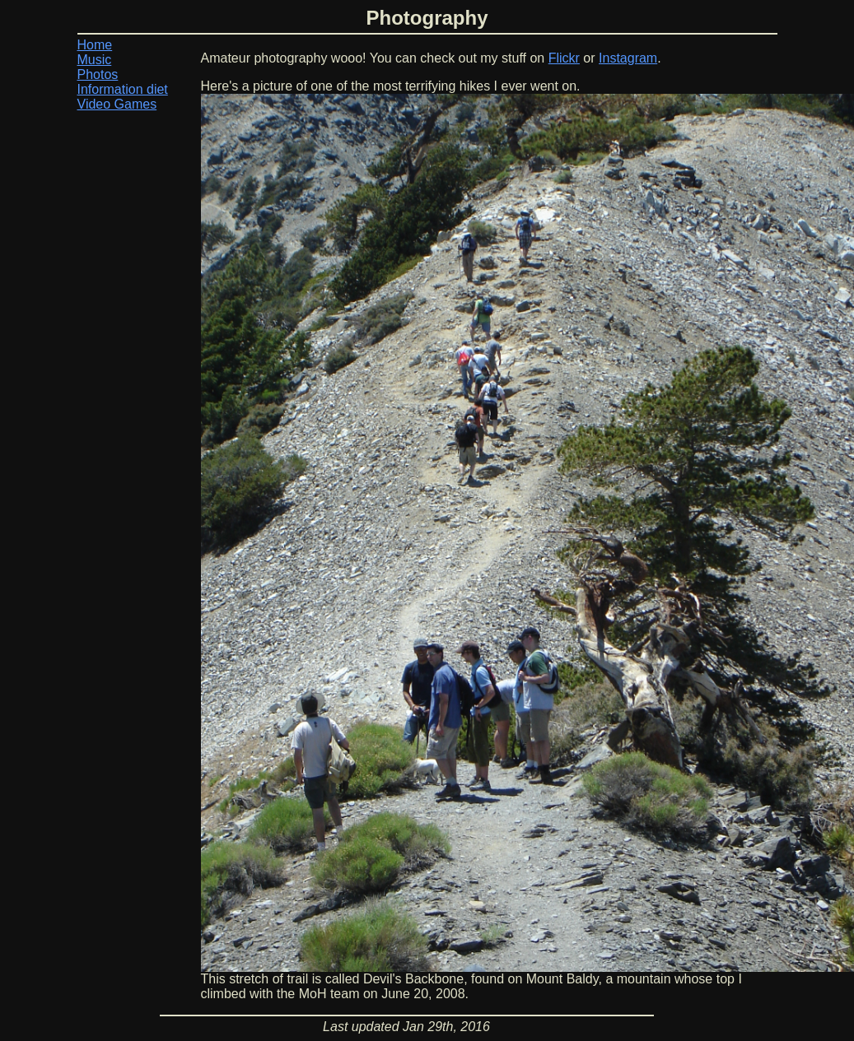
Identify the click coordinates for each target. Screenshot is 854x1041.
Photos (98, 74)
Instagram (628, 58)
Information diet (122, 89)
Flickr (564, 58)
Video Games (117, 104)
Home (95, 45)
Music (94, 60)
